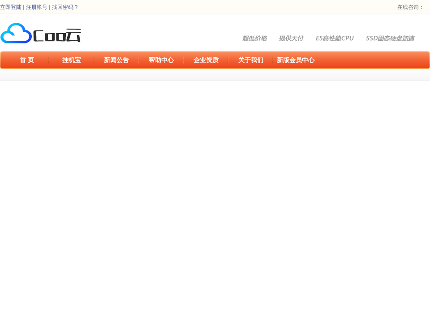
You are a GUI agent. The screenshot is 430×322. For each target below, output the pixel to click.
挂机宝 (71, 60)
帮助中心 (161, 60)
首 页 (27, 60)
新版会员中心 (295, 60)
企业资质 (206, 60)
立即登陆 (11, 7)
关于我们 (250, 60)
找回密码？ (65, 7)
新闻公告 (116, 60)
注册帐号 (36, 7)
